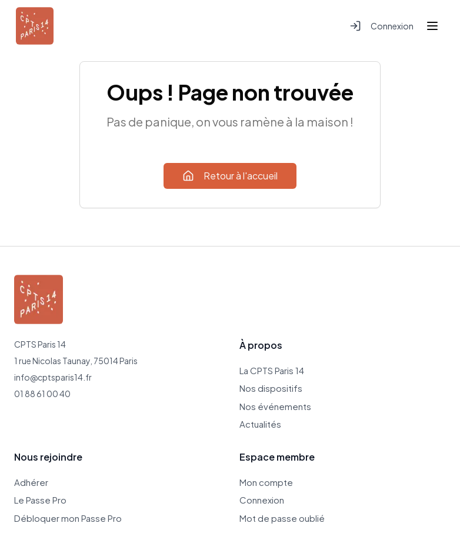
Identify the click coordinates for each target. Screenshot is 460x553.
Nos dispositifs (270, 388)
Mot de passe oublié (282, 518)
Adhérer (31, 482)
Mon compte (266, 482)
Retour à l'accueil (230, 175)
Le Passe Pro (40, 499)
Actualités (260, 423)
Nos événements (275, 406)
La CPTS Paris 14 (271, 370)
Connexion (381, 26)
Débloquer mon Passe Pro (68, 518)
